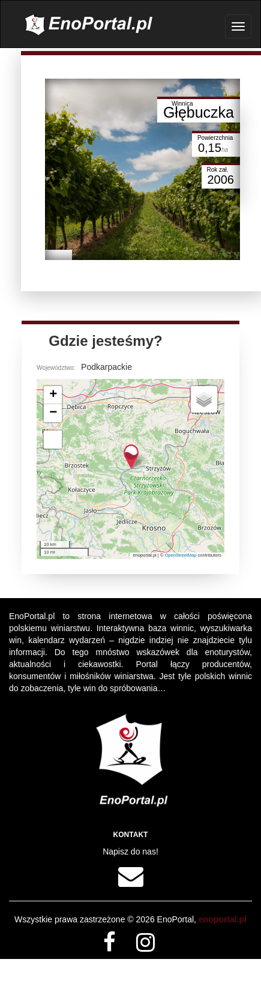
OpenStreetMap (181, 555)
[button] (131, 456)
